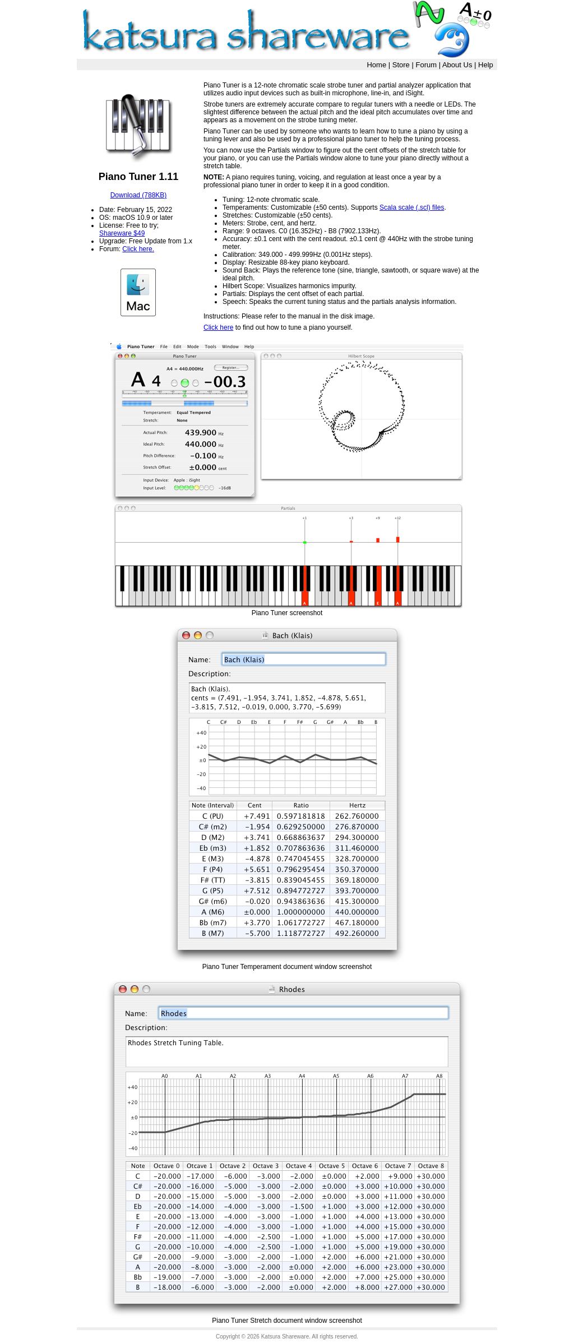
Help (485, 65)
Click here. (138, 249)
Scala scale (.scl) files (411, 207)
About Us (457, 65)
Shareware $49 (122, 233)
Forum (426, 65)
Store (401, 65)
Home (376, 65)
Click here (218, 327)
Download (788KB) (138, 195)
